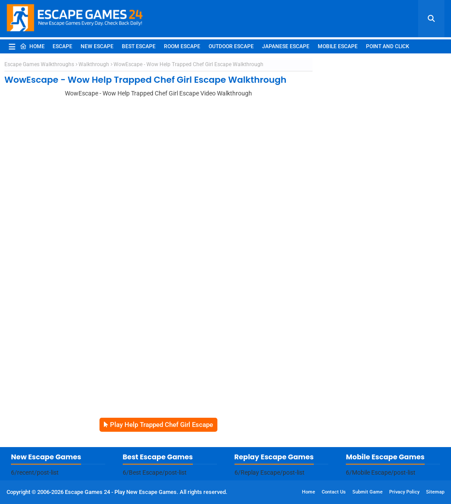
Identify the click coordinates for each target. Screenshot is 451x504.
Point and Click (387, 46)
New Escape (97, 46)
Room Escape (182, 46)
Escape (62, 46)
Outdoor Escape (231, 46)
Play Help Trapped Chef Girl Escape (161, 425)
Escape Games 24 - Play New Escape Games (121, 492)
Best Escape (139, 46)
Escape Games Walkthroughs (39, 64)
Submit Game (367, 492)
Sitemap (435, 492)
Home (32, 46)
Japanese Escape (285, 46)
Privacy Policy (404, 492)
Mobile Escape (338, 46)
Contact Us (334, 492)
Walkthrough (93, 64)
